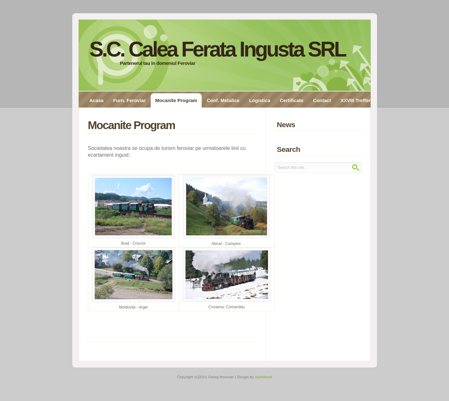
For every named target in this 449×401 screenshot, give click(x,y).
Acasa (97, 100)
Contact (322, 100)
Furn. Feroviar (129, 100)
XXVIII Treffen (356, 100)
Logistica (259, 100)
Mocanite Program (176, 100)
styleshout (263, 377)
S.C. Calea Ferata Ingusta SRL (218, 49)
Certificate (291, 100)
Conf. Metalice (223, 100)
